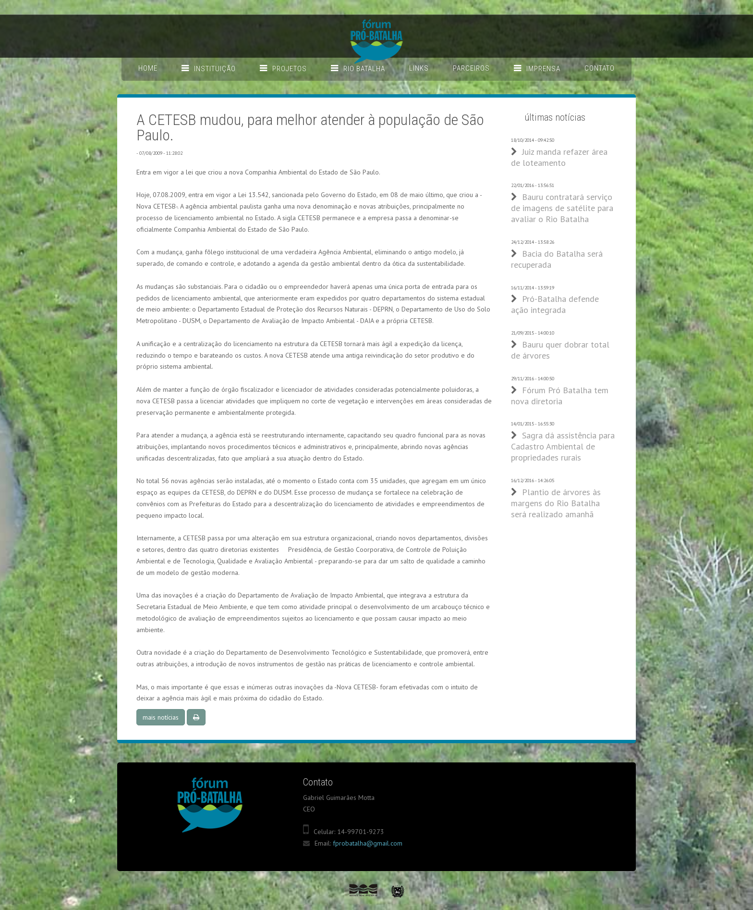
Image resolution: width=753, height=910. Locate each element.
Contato (599, 68)
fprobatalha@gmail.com (367, 843)
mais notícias (161, 717)
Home (148, 68)
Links (419, 68)
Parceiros (471, 68)
